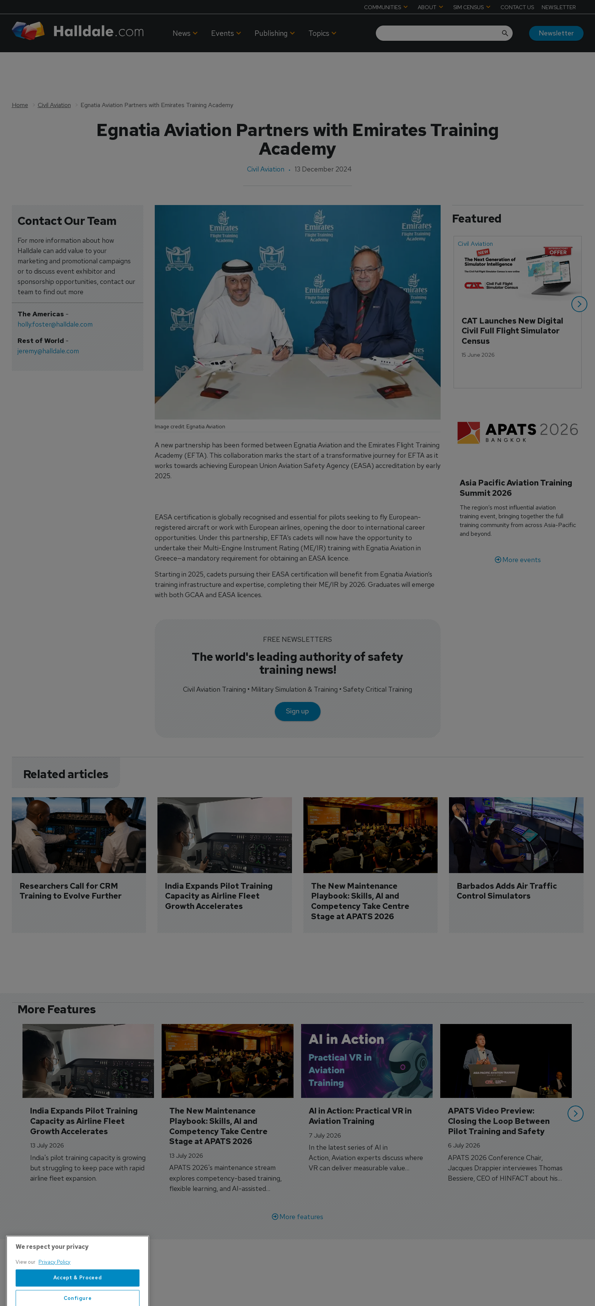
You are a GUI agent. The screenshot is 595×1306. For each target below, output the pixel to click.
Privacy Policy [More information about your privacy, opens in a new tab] (54, 1288)
